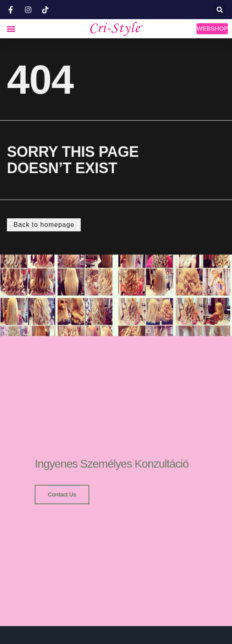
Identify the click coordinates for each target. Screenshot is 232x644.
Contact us (62, 494)
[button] (219, 9)
